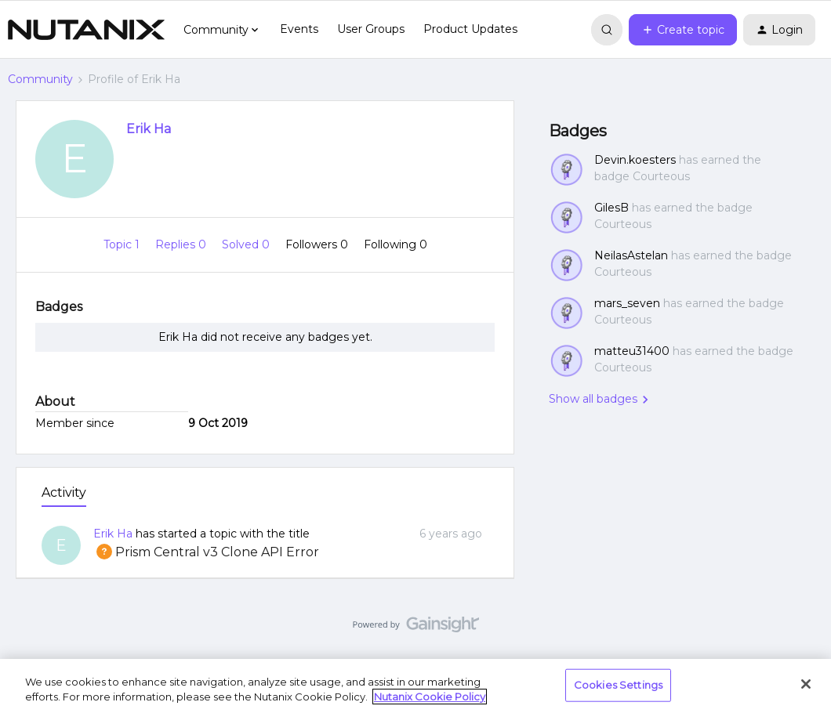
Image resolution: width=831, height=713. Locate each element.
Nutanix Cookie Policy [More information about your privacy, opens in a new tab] (429, 696)
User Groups (371, 29)
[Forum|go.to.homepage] (86, 29)
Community (40, 79)
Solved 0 (247, 244)
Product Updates (470, 29)
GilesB (611, 208)
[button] (683, 29)
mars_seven (627, 303)
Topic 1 (123, 244)
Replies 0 (182, 244)
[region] (415, 686)
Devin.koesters (635, 160)
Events (299, 29)
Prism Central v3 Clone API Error (206, 552)
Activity (64, 492)
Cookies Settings (618, 685)
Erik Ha (148, 128)
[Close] (806, 684)
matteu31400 (632, 351)
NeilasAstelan (631, 255)
